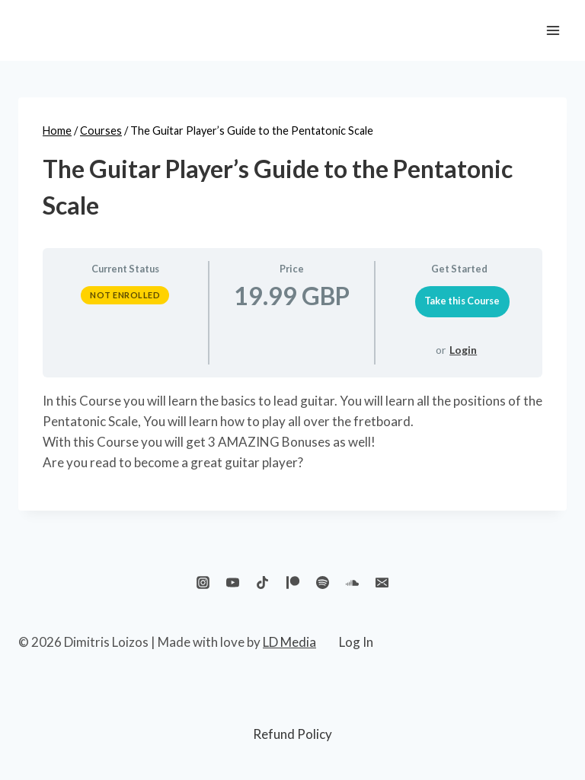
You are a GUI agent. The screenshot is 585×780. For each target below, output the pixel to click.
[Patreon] (292, 583)
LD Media (289, 642)
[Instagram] (203, 583)
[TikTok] (263, 583)
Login (463, 349)
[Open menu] (553, 30)
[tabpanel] (292, 431)
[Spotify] (322, 583)
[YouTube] (233, 583)
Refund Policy (292, 734)
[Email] (382, 583)
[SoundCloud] (352, 583)
